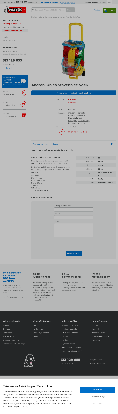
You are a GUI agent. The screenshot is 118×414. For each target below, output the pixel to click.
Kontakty (6, 325)
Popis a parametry (40, 144)
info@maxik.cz (8, 68)
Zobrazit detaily (97, 396)
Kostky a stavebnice (13, 31)
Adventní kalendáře (70, 325)
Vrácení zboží (8, 336)
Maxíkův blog (38, 329)
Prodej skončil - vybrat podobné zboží (74, 93)
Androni (71, 109)
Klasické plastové (75, 118)
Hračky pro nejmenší (12, 24)
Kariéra (35, 336)
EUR (114, 2)
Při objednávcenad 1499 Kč (14, 81)
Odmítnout (97, 403)
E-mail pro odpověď (62, 206)
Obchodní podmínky (11, 340)
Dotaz (55, 144)
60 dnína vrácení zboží (9, 104)
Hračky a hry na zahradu (71, 347)
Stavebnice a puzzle (76, 113)
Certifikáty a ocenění (41, 333)
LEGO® (65, 336)
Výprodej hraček (68, 344)
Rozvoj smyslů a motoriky (14, 27)
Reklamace (7, 333)
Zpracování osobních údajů (14, 344)
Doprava (6, 329)
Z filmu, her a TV (9, 41)
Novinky (65, 340)
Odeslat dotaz (73, 253)
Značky (5, 37)
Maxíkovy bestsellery (70, 329)
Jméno (57, 213)
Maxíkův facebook (97, 363)
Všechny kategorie (11, 20)
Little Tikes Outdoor (70, 333)
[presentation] (73, 243)
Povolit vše (97, 390)
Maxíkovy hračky (36, 17)
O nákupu (103, 2)
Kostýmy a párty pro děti (71, 351)
